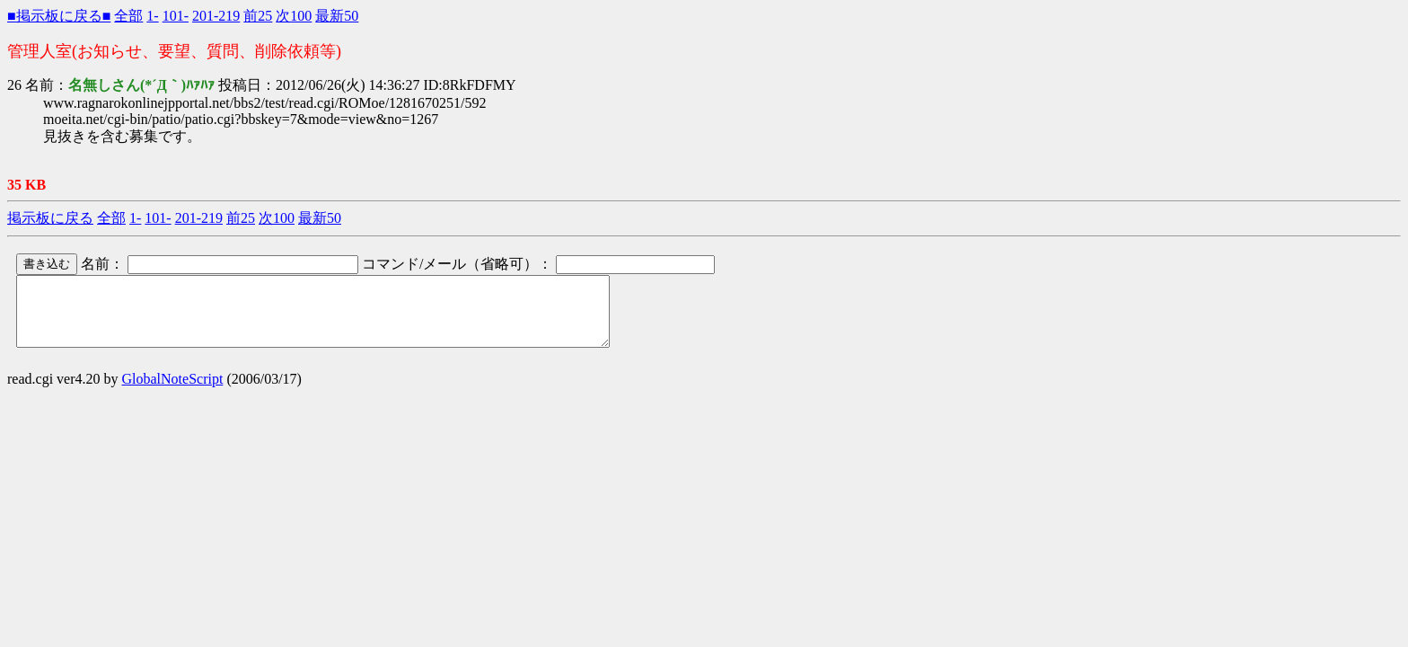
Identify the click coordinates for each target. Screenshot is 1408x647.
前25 (257, 15)
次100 (294, 15)
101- (176, 15)
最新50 (336, 15)
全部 (128, 15)
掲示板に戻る (50, 218)
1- (152, 15)
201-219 (216, 15)
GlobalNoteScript (173, 392)
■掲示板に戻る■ (58, 15)
